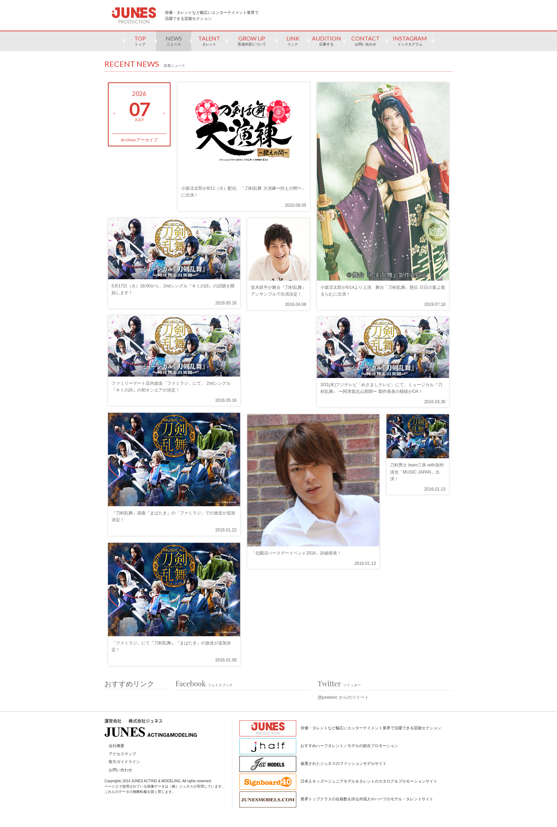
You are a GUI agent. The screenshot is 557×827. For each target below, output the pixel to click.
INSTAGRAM (410, 43)
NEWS (173, 43)
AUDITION (326, 43)
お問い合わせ (120, 770)
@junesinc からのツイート (343, 697)
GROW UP (252, 43)
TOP (140, 43)
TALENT (209, 43)
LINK (293, 43)
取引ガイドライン (124, 762)
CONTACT (365, 43)
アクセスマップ (122, 754)
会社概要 (116, 746)
